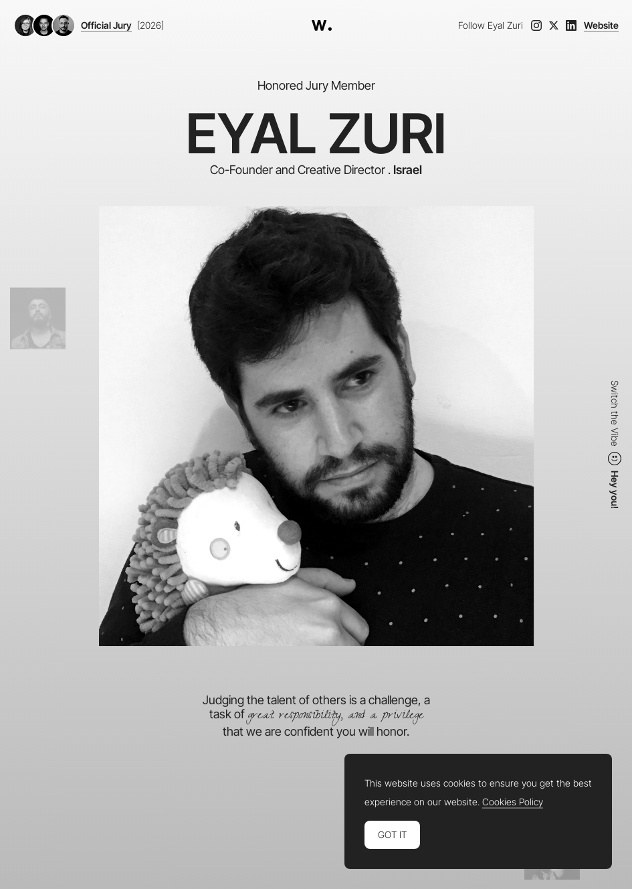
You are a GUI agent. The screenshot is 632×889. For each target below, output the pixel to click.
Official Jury (106, 25)
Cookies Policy (512, 802)
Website (601, 25)
